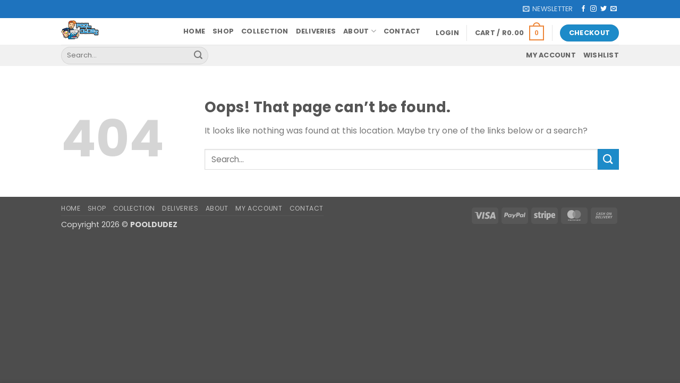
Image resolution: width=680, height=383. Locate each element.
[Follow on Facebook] (583, 9)
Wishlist (601, 55)
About (359, 31)
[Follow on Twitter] (603, 9)
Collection (264, 31)
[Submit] (198, 55)
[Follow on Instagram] (593, 9)
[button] (547, 9)
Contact (402, 31)
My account (551, 55)
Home (194, 31)
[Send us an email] (613, 9)
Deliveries (316, 31)
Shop (223, 31)
